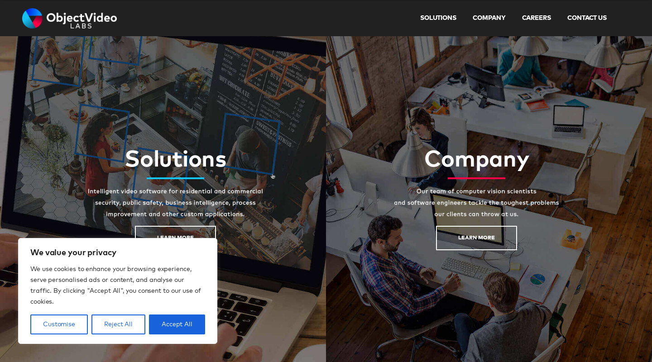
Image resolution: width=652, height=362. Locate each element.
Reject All (118, 324)
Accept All (177, 324)
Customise (59, 324)
